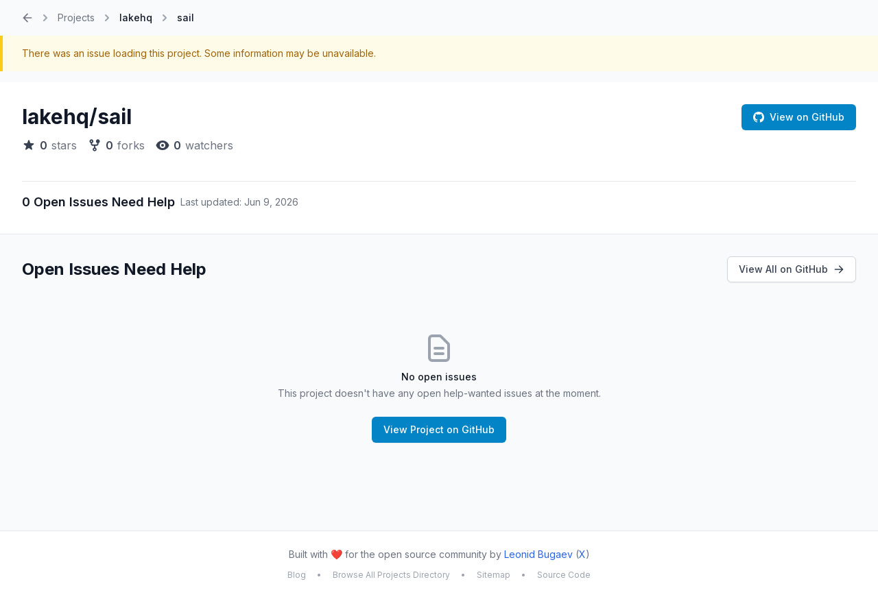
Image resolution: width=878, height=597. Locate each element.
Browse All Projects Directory (391, 575)
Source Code (564, 575)
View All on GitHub (791, 269)
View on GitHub (798, 117)
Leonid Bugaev (538, 554)
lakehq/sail (77, 116)
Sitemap (493, 575)
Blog (296, 575)
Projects (76, 17)
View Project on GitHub (439, 429)
